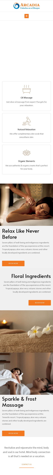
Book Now (13, 263)
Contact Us (26, 464)
